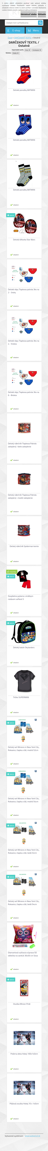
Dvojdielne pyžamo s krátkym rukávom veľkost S (20, 598)
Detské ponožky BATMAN (24, 90)
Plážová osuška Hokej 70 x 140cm (24, 1103)
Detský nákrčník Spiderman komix (24, 546)
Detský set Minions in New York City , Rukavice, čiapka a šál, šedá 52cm (24, 851)
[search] (40, 22)
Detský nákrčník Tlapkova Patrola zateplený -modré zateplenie (22, 496)
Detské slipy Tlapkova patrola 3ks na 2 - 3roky (23, 291)
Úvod (10, 37)
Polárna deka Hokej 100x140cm (24, 1053)
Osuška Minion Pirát (21, 1003)
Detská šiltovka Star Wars (24, 239)
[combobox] (27, 50)
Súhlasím (42, 14)
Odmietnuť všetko (29, 14)
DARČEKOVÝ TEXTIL (22, 37)
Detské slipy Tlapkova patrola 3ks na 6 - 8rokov (23, 394)
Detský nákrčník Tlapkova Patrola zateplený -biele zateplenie (22, 445)
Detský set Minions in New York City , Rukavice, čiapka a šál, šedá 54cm (24, 903)
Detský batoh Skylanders (24, 647)
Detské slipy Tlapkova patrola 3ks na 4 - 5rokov (23, 342)
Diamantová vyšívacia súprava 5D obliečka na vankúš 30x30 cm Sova (23, 954)
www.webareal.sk (32, 1135)
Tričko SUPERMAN (21, 697)
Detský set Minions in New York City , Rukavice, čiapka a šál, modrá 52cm (24, 749)
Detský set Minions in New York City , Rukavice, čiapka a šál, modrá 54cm (24, 800)
